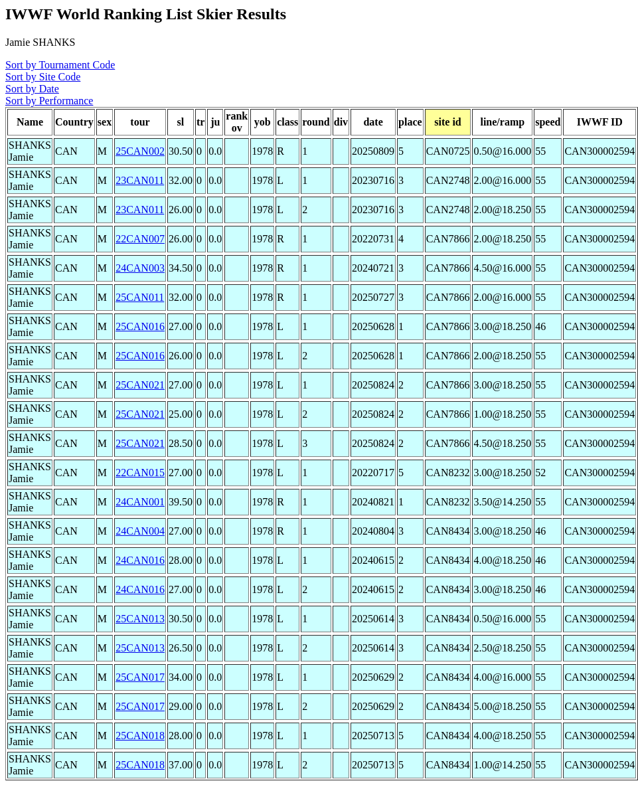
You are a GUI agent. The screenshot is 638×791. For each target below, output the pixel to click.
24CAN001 (140, 501)
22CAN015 (140, 472)
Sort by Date (32, 88)
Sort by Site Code (42, 76)
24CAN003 (140, 268)
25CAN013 (140, 618)
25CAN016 (140, 326)
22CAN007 (140, 238)
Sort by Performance (49, 100)
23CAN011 (140, 180)
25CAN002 (140, 151)
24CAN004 (140, 531)
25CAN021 (140, 385)
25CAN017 (140, 677)
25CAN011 (140, 297)
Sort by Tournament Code (60, 64)
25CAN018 (140, 735)
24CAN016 (140, 560)
